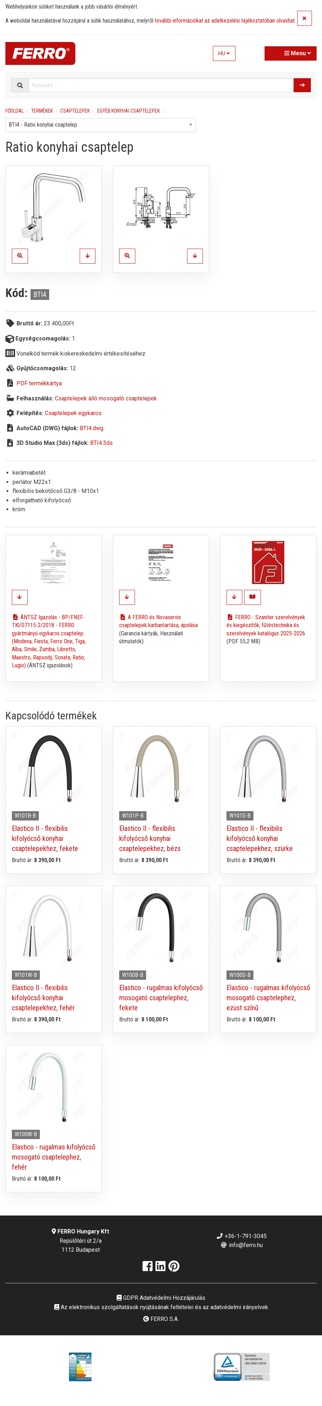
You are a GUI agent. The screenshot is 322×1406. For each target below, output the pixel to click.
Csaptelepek (75, 111)
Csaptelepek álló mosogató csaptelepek (106, 398)
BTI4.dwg (91, 428)
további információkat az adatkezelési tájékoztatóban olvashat (225, 21)
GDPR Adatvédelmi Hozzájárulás (161, 1297)
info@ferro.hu (241, 1245)
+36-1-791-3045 (241, 1236)
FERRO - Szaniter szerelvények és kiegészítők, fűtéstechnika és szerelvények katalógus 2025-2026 (266, 625)
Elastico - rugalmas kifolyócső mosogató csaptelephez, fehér (53, 1157)
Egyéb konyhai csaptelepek (128, 111)
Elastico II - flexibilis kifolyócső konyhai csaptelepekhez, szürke (260, 838)
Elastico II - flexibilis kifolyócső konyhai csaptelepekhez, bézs (150, 838)
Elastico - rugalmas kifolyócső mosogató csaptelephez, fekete (161, 997)
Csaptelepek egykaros (73, 413)
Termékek (42, 111)
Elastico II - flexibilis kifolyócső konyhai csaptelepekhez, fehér (43, 997)
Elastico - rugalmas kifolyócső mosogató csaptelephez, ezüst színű (268, 997)
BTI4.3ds (101, 442)
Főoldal (14, 111)
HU (224, 54)
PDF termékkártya (39, 383)
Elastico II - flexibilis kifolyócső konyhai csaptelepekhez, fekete (45, 838)
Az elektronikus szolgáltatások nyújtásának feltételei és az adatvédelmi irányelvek (161, 1307)
